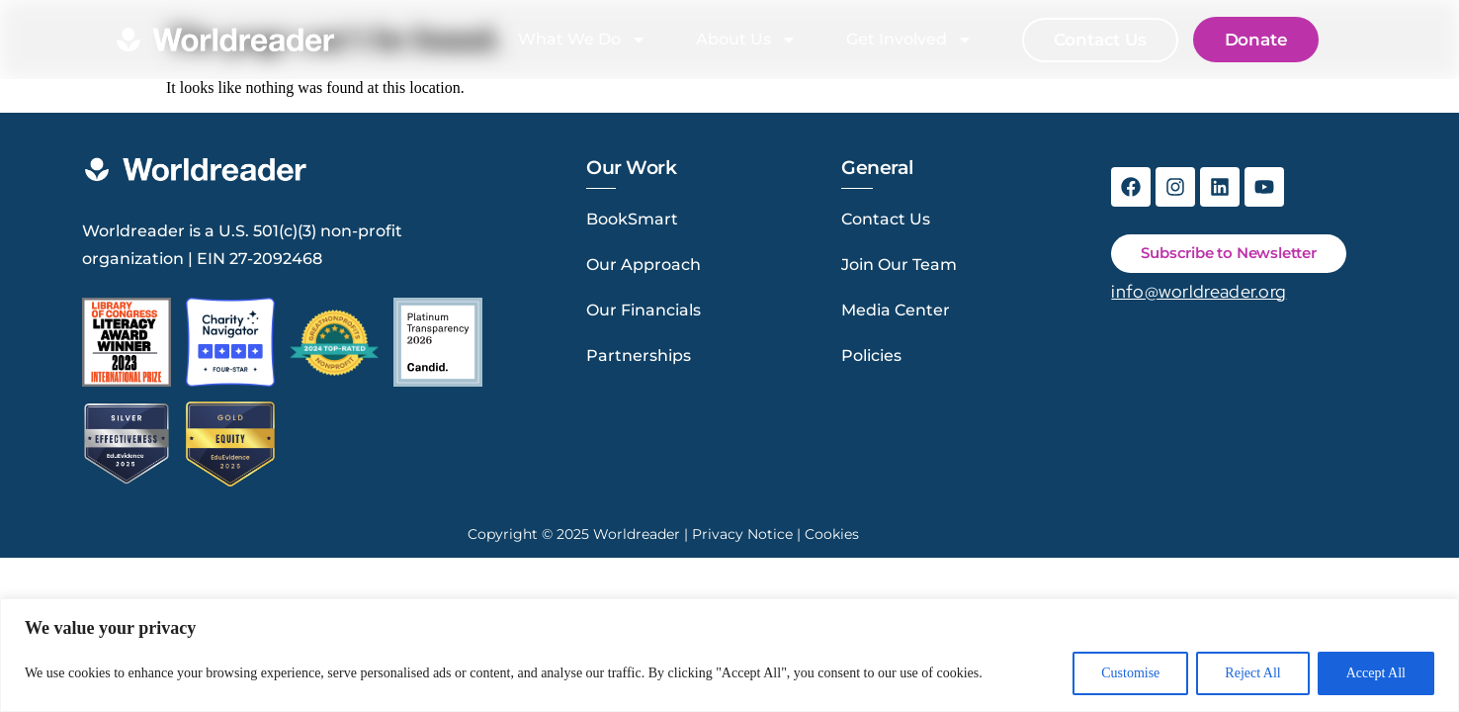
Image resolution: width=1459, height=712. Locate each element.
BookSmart (632, 219)
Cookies (832, 534)
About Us (746, 39)
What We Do (582, 39)
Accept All (1376, 673)
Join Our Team (899, 264)
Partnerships (638, 355)
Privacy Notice (742, 534)
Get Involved (909, 39)
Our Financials (643, 310)
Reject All (1252, 673)
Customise (1130, 673)
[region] (729, 655)
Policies (871, 355)
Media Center (895, 310)
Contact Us (885, 219)
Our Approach (643, 264)
